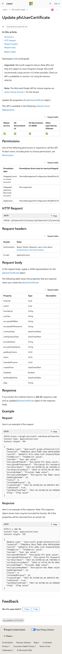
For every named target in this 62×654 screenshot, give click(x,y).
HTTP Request (10, 40)
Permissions (9, 37)
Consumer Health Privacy (23, 646)
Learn (5, 9)
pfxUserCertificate (35, 100)
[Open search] (50, 3)
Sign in (57, 3)
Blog (36, 642)
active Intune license (13, 91)
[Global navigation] (2, 3)
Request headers (11, 44)
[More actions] (57, 10)
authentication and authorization (30, 250)
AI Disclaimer (7, 642)
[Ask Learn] (52, 10)
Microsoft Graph (18, 9)
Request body (10, 47)
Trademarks (7, 650)
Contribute (47, 642)
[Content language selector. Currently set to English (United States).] (14, 630)
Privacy (5, 646)
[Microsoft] (31, 3)
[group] (31, 221)
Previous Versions (23, 642)
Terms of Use (44, 646)
